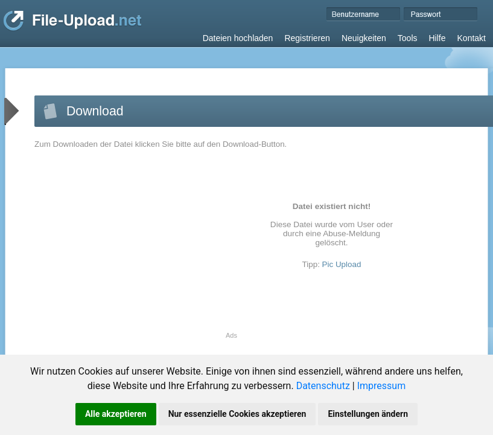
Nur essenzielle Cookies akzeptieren (237, 414)
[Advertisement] (135, 247)
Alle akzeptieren (116, 414)
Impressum (381, 386)
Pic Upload (341, 264)
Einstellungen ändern (368, 414)
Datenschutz (323, 386)
